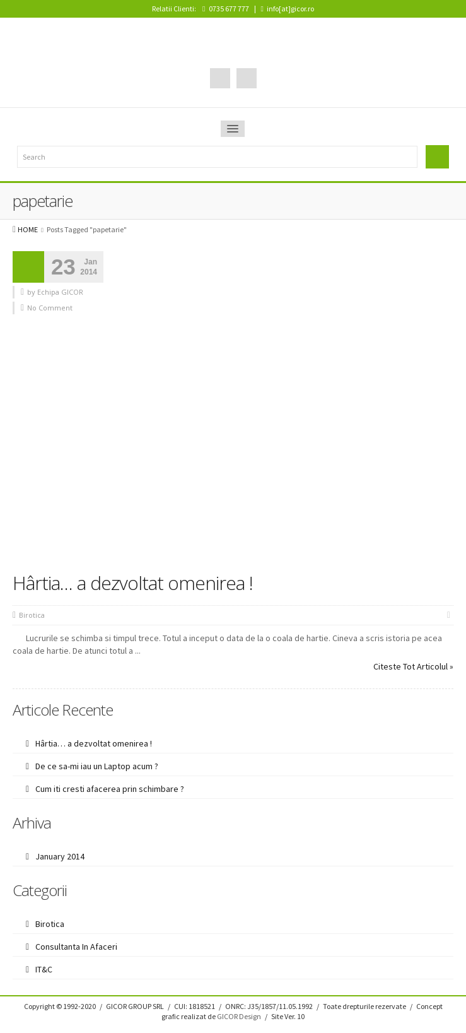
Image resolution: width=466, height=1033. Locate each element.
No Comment (50, 307)
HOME (28, 229)
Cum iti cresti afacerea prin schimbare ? (109, 788)
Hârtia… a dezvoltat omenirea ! (133, 583)
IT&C (43, 969)
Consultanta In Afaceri (76, 946)
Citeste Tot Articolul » (413, 666)
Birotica (32, 615)
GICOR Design (239, 1016)
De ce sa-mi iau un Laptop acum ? (96, 766)
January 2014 (59, 856)
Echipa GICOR (60, 292)
